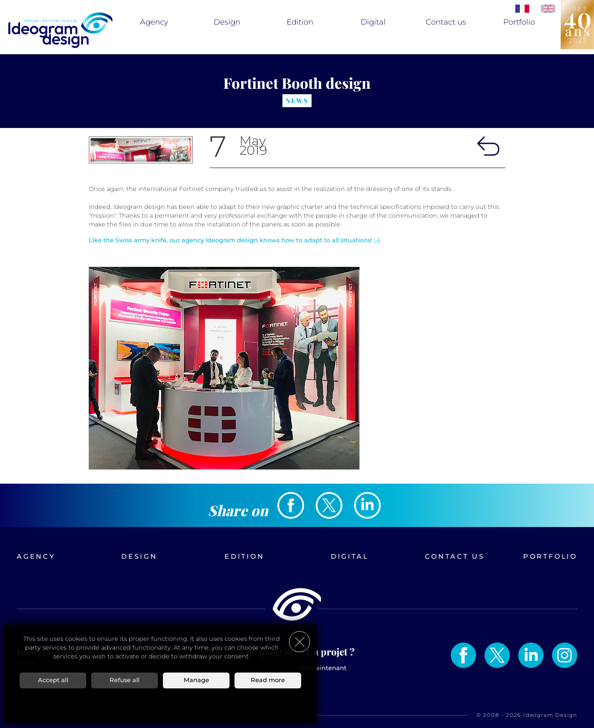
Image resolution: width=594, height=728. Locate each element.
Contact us (446, 22)
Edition (300, 22)
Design (227, 22)
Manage (196, 680)
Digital (373, 22)
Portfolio (519, 22)
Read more (268, 680)
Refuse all (125, 680)
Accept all (53, 680)
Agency (154, 22)
